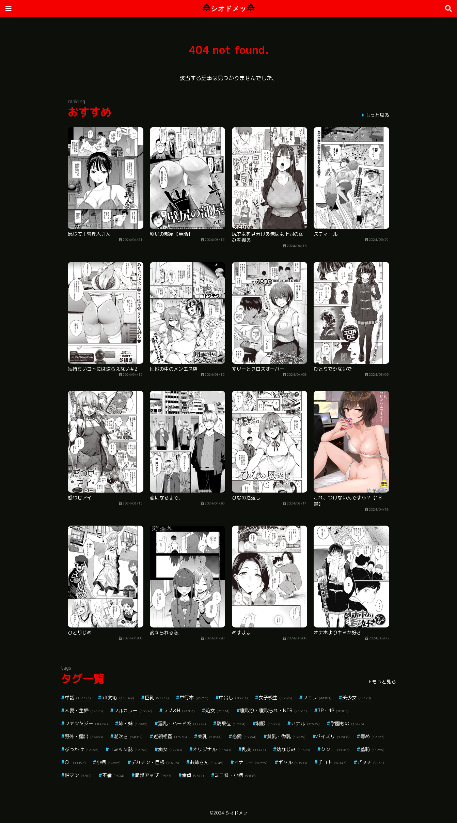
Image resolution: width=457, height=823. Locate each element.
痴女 (170, 749)
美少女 (356, 697)
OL (75, 762)
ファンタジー (86, 723)
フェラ (317, 697)
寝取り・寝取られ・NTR (273, 710)
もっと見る (377, 115)
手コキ (332, 762)
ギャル (292, 762)
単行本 (193, 697)
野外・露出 (84, 736)
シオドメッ (228, 8)
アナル (305, 723)
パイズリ (333, 736)
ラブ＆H (179, 710)
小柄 (108, 762)
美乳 (210, 736)
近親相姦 (170, 736)
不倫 (113, 775)
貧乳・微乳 (286, 736)
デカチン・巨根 (155, 762)
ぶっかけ (81, 749)
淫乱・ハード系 (182, 723)
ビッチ (370, 762)
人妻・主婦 (84, 710)
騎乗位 (231, 723)
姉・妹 (133, 723)
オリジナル (212, 749)
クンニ (335, 749)
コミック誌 (128, 749)
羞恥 (372, 749)
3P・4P (333, 710)
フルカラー (133, 710)
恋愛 (244, 736)
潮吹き (128, 736)
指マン (78, 775)
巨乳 (157, 697)
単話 (78, 697)
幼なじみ (293, 749)
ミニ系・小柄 (235, 775)
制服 (268, 723)
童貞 (193, 775)
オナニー (251, 762)
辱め (372, 736)
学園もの (347, 723)
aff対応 (117, 697)
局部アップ (153, 775)
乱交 (254, 749)
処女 (217, 710)
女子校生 (275, 697)
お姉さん (206, 762)
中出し (233, 697)
